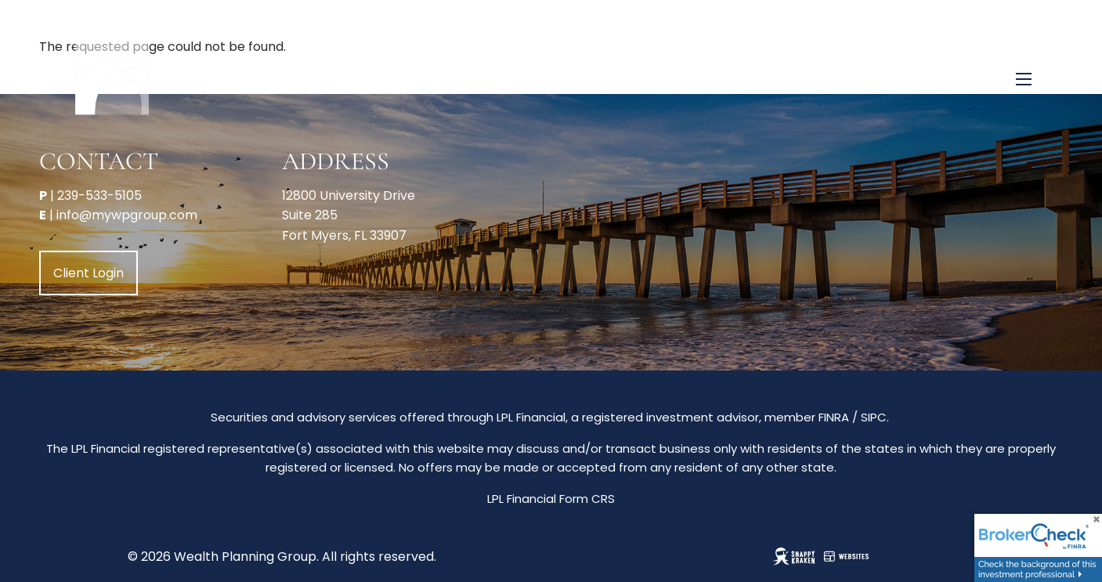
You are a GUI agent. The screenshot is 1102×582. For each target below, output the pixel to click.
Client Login (88, 273)
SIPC (874, 417)
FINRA (833, 417)
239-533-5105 (99, 195)
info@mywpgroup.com (126, 215)
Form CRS (587, 498)
